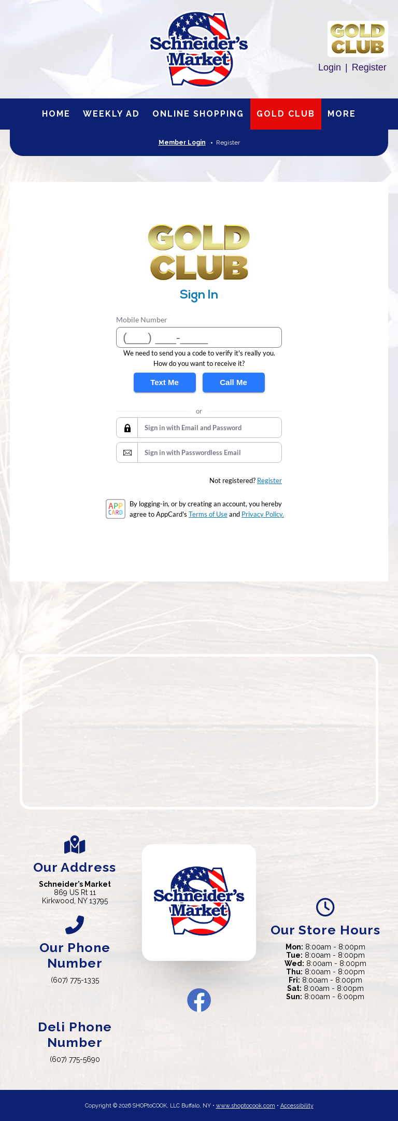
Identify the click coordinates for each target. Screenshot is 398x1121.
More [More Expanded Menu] (342, 114)
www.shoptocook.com (245, 1105)
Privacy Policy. (262, 514)
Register (369, 67)
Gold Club (286, 114)
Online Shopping (198, 114)
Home (56, 114)
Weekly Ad (111, 114)
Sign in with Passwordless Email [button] (193, 452)
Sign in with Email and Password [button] (193, 427)
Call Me (233, 382)
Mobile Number (141, 319)
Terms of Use (208, 514)
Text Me (164, 382)
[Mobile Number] (199, 337)
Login (329, 67)
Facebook (199, 1000)
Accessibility (297, 1105)
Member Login (182, 142)
